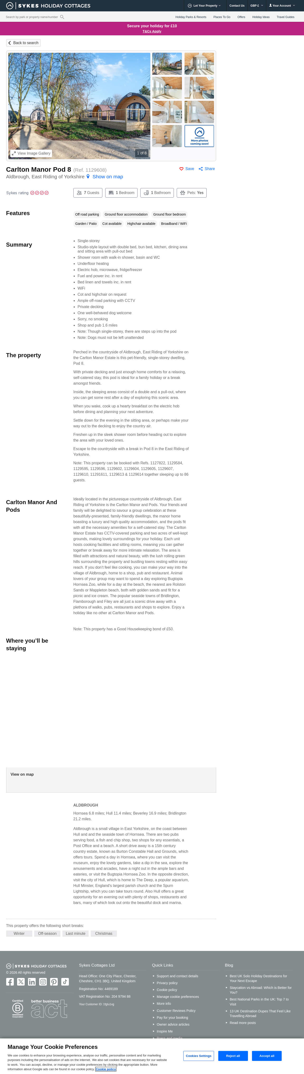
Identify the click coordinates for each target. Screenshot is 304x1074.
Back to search (25, 43)
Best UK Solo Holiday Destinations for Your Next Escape (258, 978)
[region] (152, 1056)
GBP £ (257, 5)
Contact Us (236, 5)
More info (164, 1003)
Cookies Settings (199, 1056)
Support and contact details (177, 976)
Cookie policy (167, 990)
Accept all (266, 1056)
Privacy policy (167, 983)
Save (189, 169)
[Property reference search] (62, 16)
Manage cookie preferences (178, 997)
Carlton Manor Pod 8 (38, 169)
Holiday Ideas (261, 17)
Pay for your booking (172, 1017)
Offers (241, 17)
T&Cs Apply (152, 31)
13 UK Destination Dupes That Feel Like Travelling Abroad (260, 1013)
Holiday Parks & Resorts (191, 17)
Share (210, 169)
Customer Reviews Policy (176, 1011)
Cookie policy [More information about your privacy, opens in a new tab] (106, 1069)
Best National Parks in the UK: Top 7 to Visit (259, 1001)
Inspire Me (165, 1031)
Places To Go (222, 17)
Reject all (233, 1056)
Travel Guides (285, 17)
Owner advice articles (173, 1024)
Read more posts (243, 1023)
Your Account (282, 5)
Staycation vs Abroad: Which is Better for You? (261, 990)
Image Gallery (31, 153)
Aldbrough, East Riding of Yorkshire (64, 176)
